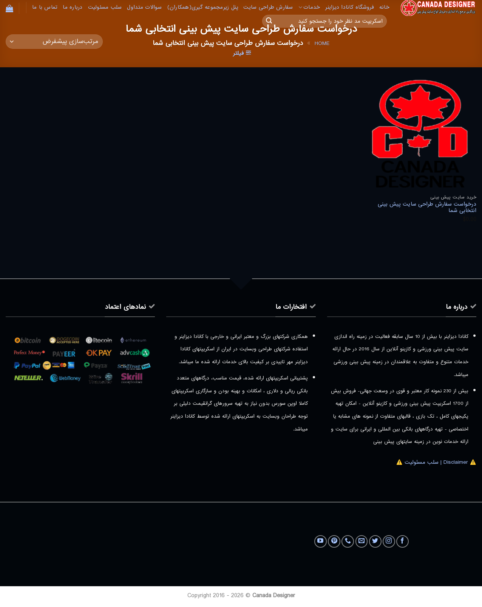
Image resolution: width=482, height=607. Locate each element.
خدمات (309, 7)
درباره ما (72, 7)
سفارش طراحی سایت (268, 7)
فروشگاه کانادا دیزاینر (349, 7)
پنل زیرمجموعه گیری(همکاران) (202, 7)
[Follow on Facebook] (402, 541)
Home (322, 43)
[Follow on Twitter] (375, 541)
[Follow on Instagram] (389, 541)
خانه (384, 7)
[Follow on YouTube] (320, 541)
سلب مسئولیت (105, 7)
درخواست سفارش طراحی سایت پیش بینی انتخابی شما (427, 207)
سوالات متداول (144, 7)
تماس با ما (45, 7)
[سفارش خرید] (54, 41)
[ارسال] (269, 21)
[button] (9, 8)
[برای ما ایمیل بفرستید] (361, 541)
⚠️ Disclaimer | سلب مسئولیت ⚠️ (436, 462)
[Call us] (347, 541)
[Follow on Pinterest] (334, 541)
